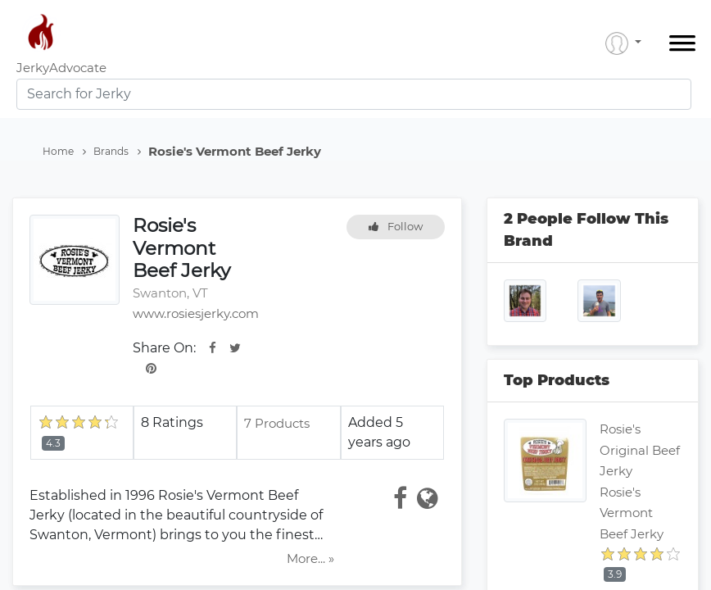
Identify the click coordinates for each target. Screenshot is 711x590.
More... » (310, 558)
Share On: (164, 348)
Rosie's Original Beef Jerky (640, 450)
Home (64, 151)
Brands (117, 151)
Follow (396, 226)
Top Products (556, 380)
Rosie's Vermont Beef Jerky (631, 513)
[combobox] (353, 94)
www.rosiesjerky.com (196, 313)
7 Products (277, 423)
